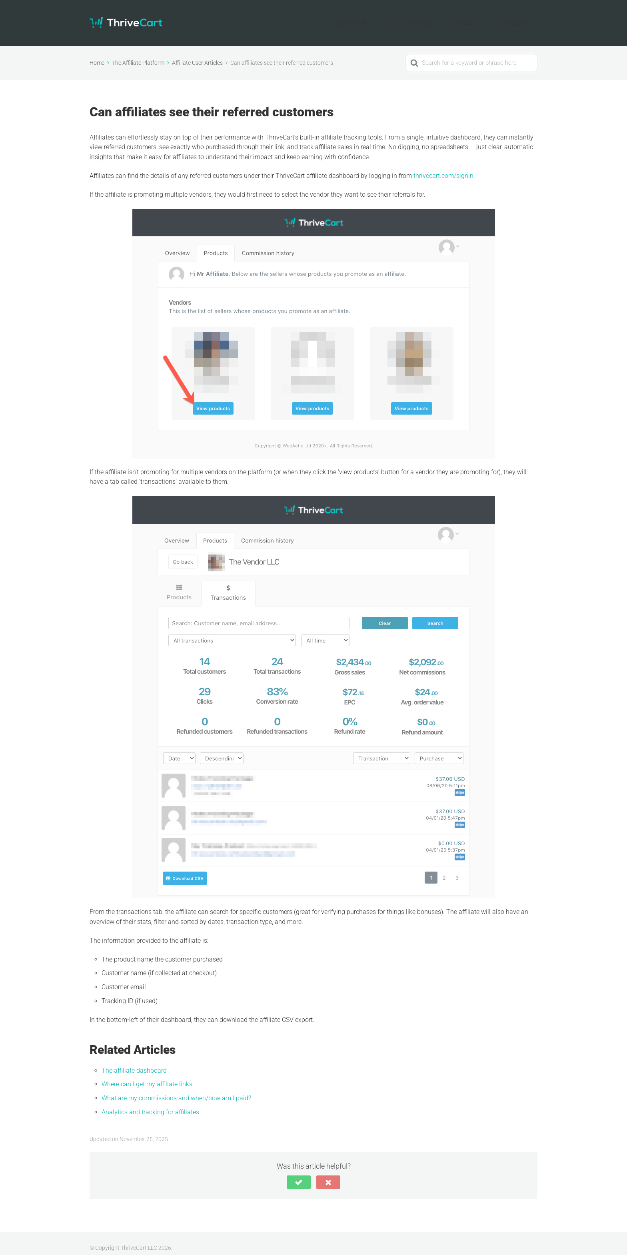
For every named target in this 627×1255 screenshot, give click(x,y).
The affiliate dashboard (134, 1061)
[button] (299, 1172)
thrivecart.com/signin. (444, 166)
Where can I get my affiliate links (147, 1075)
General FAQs (393, 18)
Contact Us (519, 18)
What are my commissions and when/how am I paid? (176, 1088)
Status (483, 18)
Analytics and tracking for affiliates (150, 1102)
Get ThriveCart (443, 18)
